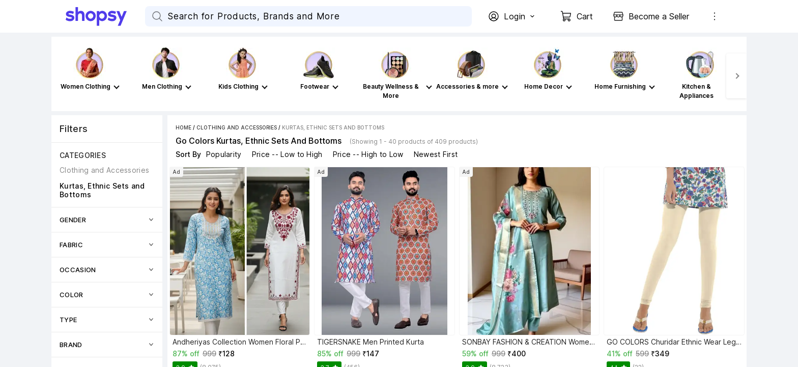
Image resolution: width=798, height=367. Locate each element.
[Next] (736, 76)
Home (183, 127)
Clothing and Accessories (236, 127)
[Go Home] (105, 16)
